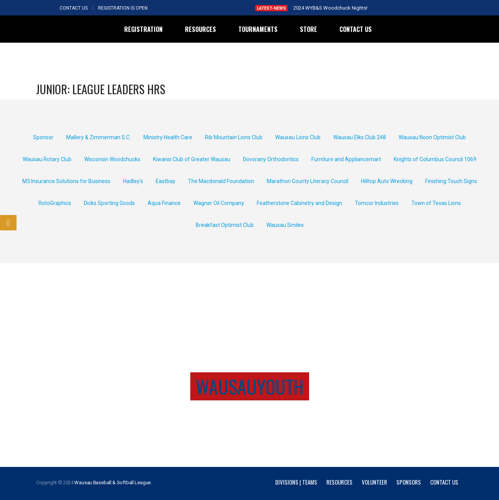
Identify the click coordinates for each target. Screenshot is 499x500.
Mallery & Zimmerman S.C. (98, 137)
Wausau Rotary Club (47, 159)
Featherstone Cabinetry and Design (299, 203)
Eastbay (165, 181)
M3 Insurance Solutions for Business (66, 181)
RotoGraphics (54, 203)
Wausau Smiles (285, 225)
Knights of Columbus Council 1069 (435, 159)
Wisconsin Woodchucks (112, 159)
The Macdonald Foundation (221, 181)
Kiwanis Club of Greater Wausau (191, 159)
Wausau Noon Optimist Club (432, 137)
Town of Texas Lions (436, 203)
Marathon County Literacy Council (307, 181)
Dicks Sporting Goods (109, 203)
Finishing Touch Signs (451, 181)
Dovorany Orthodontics (271, 159)
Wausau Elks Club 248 (359, 137)
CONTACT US (74, 8)
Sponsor (43, 137)
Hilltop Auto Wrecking (387, 181)
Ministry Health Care (167, 137)
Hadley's (133, 181)
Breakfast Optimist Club (225, 225)
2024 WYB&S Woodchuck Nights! (330, 8)
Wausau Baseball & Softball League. (113, 482)
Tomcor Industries (377, 203)
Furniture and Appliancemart (346, 159)
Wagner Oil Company (218, 203)
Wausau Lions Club (298, 137)
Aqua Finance (164, 203)
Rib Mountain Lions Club (234, 137)
